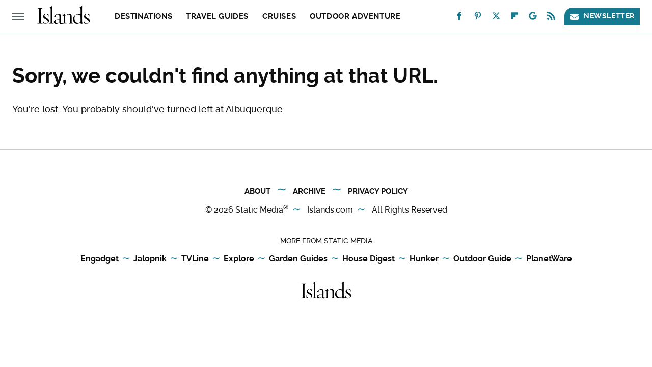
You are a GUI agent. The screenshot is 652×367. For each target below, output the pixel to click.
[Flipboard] (514, 18)
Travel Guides (217, 16)
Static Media (259, 210)
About (257, 191)
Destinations (143, 16)
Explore (239, 259)
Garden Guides (298, 259)
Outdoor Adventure (355, 16)
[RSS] (551, 18)
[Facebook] (459, 18)
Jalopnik (150, 259)
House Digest (368, 259)
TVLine (195, 259)
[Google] (533, 18)
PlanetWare (549, 259)
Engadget (99, 259)
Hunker (424, 259)
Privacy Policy (378, 191)
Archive (309, 191)
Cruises (279, 16)
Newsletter (602, 16)
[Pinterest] (478, 18)
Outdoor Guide (482, 259)
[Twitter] (496, 18)
